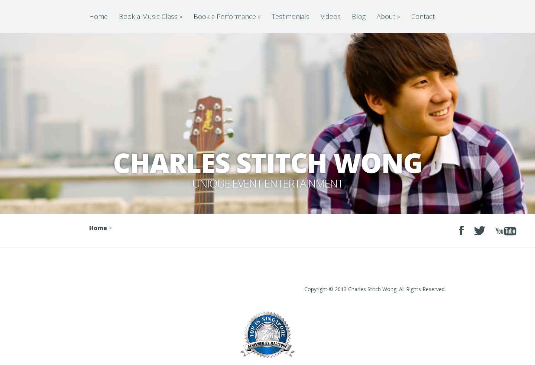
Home (98, 16)
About (388, 16)
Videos (331, 16)
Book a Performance (227, 16)
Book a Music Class (150, 16)
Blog (359, 16)
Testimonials (290, 16)
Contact (423, 16)
